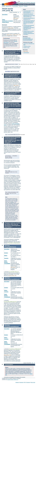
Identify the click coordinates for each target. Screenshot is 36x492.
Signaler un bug (26, 47)
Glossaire (28, 2)
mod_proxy (15, 18)
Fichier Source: (5, 22)
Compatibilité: (7, 263)
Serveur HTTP (8, 6)
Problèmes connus (26, 46)
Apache (3, 6)
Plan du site (33, 2)
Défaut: (5, 255)
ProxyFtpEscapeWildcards (28, 38)
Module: (6, 262)
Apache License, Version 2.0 (12, 379)
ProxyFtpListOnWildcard (27, 40)
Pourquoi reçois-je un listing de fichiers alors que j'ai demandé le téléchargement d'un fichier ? (28, 33)
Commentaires (26, 52)
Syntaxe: (6, 252)
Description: (5, 14)
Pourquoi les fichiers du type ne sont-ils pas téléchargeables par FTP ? (28, 11)
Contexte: (6, 258)
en (18, 12)
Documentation (15, 6)
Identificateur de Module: (7, 20)
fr (20, 12)
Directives (21, 2)
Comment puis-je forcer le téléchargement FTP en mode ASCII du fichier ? (29, 15)
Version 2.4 (21, 6)
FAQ (25, 2)
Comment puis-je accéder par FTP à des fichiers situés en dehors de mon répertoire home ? (29, 22)
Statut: (3, 19)
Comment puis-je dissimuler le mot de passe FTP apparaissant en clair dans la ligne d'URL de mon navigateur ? (28, 27)
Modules (25, 6)
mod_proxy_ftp (17, 34)
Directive (7, 245)
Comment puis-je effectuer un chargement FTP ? (29, 19)
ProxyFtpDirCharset (26, 37)
